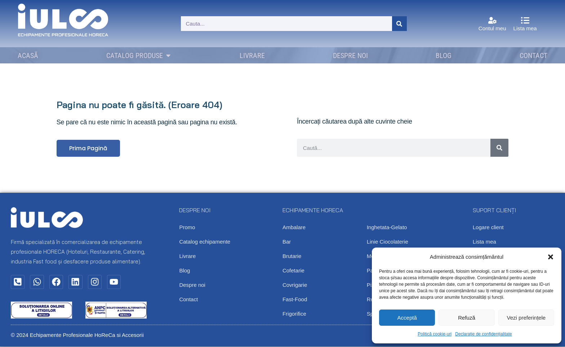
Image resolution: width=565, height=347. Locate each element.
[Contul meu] (492, 20)
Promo (187, 227)
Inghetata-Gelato (387, 227)
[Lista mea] (525, 20)
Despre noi (192, 285)
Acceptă (407, 318)
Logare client (488, 227)
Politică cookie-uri (434, 334)
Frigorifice (294, 314)
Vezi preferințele (526, 318)
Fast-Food (294, 300)
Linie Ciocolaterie (387, 242)
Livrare (187, 256)
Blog (184, 271)
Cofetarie (293, 271)
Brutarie (292, 256)
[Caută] (399, 23)
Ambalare (294, 227)
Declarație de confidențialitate (483, 334)
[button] (550, 257)
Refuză (466, 318)
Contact (188, 300)
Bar (286, 242)
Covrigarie (294, 285)
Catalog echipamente (204, 242)
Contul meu (492, 28)
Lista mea (525, 28)
